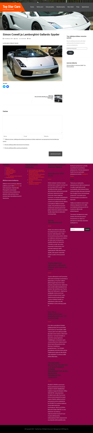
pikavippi (17, 185)
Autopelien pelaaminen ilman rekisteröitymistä (37, 172)
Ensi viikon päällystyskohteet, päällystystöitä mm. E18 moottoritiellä (57, 315)
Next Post (47, 97)
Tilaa (70, 52)
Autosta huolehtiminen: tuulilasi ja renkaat (35, 183)
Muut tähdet (71, 7)
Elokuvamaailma (50, 7)
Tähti (30, 38)
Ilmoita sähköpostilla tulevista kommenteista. (17, 144)
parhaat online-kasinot (16, 176)
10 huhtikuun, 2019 (8, 38)
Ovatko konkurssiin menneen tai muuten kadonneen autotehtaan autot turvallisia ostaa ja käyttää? (37, 176)
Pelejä (77, 7)
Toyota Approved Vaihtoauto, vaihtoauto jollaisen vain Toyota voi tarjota (57, 266)
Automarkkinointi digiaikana (36, 170)
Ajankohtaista (85, 7)
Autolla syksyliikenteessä (55, 221)
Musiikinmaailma (61, 7)
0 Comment (23, 38)
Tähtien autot (40, 7)
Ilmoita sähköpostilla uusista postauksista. (16, 148)
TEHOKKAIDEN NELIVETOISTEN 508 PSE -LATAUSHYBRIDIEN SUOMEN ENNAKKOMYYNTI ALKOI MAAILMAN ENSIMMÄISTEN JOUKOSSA (58, 370)
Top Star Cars (11, 7)
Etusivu (32, 7)
